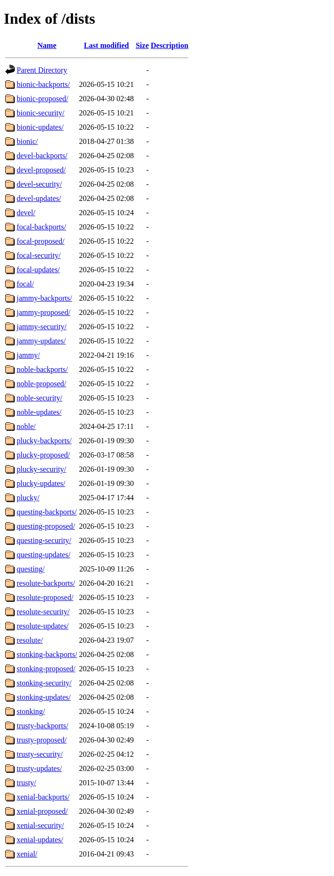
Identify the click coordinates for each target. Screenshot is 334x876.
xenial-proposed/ (42, 811)
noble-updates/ (39, 412)
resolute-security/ (43, 612)
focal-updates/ (38, 270)
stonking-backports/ (47, 654)
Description (169, 45)
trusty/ (26, 783)
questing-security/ (44, 540)
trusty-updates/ (39, 768)
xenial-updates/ (40, 840)
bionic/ (27, 141)
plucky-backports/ (44, 441)
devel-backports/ (42, 156)
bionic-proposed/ (42, 99)
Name (47, 45)
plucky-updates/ (41, 483)
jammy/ (28, 355)
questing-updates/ (43, 555)
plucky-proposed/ (43, 455)
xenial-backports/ (43, 797)
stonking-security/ (44, 683)
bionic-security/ (40, 113)
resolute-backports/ (46, 583)
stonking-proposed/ (46, 669)
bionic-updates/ (40, 127)
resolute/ (30, 640)
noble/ (26, 426)
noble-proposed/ (41, 384)
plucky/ (28, 498)
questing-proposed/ (46, 526)
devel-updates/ (39, 198)
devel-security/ (39, 184)
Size (142, 45)
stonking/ (31, 711)
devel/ (26, 213)
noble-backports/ (42, 369)
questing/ (31, 569)
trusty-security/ (40, 754)
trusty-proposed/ (42, 740)
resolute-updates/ (43, 626)
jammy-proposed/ (43, 312)
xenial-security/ (40, 825)
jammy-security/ (42, 327)
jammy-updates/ (41, 341)
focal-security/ (38, 255)
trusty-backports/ (42, 726)
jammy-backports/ (44, 298)
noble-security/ (39, 398)
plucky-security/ (41, 469)
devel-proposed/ (41, 170)
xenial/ (27, 854)
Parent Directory (42, 70)
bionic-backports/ (43, 84)
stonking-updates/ (44, 697)
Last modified (106, 45)
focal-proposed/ (40, 241)
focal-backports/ (41, 227)
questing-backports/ (47, 512)
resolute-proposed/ (45, 597)
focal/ (25, 284)
